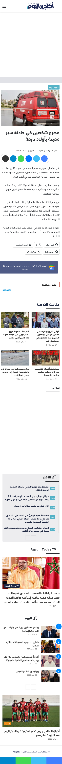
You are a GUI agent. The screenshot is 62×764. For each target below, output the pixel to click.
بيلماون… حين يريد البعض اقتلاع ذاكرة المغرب (22, 643)
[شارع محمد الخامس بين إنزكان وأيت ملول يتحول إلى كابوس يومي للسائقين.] (15, 358)
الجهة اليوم (54, 87)
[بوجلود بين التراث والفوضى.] (50, 676)
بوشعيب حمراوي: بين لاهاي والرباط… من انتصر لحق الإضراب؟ (21, 629)
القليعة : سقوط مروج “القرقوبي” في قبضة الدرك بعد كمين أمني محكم (16, 334)
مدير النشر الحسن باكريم (48, 150)
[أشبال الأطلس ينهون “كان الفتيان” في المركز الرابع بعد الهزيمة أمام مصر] (31, 711)
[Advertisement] (31, 44)
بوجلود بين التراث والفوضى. (27, 671)
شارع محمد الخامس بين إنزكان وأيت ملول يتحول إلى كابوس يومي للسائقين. (15, 372)
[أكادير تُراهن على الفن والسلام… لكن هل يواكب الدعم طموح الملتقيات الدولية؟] (50, 661)
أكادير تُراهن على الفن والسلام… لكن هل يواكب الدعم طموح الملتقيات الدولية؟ (21, 658)
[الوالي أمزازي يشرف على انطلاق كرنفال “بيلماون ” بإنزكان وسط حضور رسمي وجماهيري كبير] (46, 320)
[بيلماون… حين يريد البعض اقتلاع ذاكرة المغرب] (50, 646)
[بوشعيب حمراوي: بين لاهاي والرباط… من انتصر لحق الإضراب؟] (50, 632)
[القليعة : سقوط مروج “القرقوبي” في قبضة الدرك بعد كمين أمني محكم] (15, 320)
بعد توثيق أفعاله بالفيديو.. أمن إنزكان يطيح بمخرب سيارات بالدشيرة (47, 372)
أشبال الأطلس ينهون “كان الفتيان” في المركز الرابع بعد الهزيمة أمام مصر (32, 733)
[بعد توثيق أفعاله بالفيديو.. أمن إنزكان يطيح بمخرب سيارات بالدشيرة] (46, 358)
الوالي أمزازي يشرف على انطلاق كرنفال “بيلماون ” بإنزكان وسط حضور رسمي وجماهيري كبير (48, 336)
